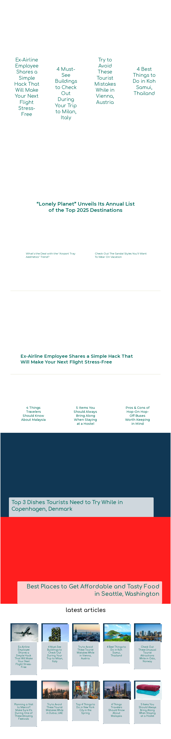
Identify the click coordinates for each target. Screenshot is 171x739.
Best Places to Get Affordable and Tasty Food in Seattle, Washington (90, 555)
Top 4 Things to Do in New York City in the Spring (85, 663)
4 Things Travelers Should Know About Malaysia (33, 382)
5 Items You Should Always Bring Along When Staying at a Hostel (85, 384)
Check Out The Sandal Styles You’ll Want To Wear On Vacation (120, 218)
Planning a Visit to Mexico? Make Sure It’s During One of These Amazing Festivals (23, 666)
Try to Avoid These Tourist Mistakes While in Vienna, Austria (105, 66)
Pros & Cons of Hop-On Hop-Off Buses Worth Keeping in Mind (137, 382)
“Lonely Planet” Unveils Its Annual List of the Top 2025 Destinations (85, 171)
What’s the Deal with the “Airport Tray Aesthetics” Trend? (48, 218)
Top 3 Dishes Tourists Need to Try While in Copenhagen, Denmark (81, 472)
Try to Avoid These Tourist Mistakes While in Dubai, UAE (54, 665)
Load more (21, 694)
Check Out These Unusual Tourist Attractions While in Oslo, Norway (147, 615)
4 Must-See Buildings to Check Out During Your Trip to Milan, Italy (66, 76)
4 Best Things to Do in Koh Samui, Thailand (144, 72)
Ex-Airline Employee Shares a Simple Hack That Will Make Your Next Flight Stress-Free (26, 70)
